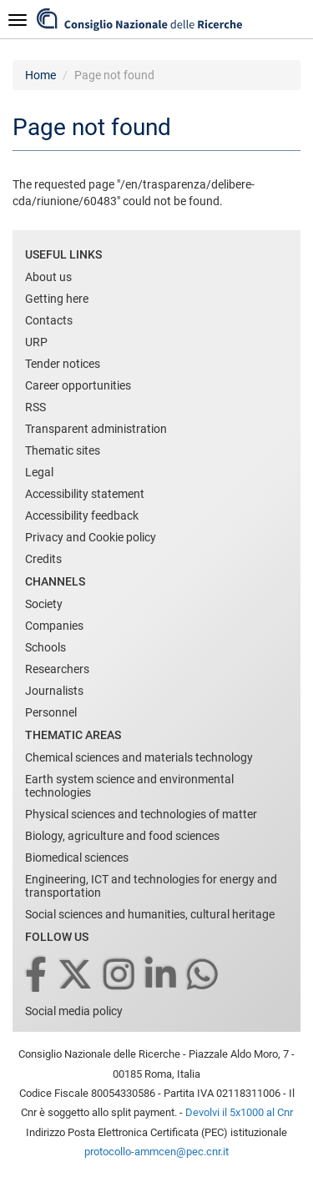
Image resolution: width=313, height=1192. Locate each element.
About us (48, 277)
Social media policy (74, 1011)
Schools (45, 647)
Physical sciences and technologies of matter (141, 814)
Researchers (57, 669)
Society (44, 604)
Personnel (51, 712)
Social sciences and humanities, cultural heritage (150, 914)
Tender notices (62, 363)
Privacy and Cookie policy (90, 537)
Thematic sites (62, 450)
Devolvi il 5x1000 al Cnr (239, 1112)
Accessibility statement (84, 493)
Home (40, 75)
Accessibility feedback (82, 515)
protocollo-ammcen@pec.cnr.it (156, 1151)
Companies (54, 625)
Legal (39, 472)
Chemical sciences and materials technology (139, 757)
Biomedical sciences (77, 857)
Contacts (49, 320)
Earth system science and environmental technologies (129, 785)
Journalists (54, 690)
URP (36, 342)
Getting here (56, 298)
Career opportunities (78, 385)
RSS (35, 407)
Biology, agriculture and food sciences (122, 835)
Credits (43, 559)
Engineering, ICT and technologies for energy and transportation (151, 886)
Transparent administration (96, 428)
